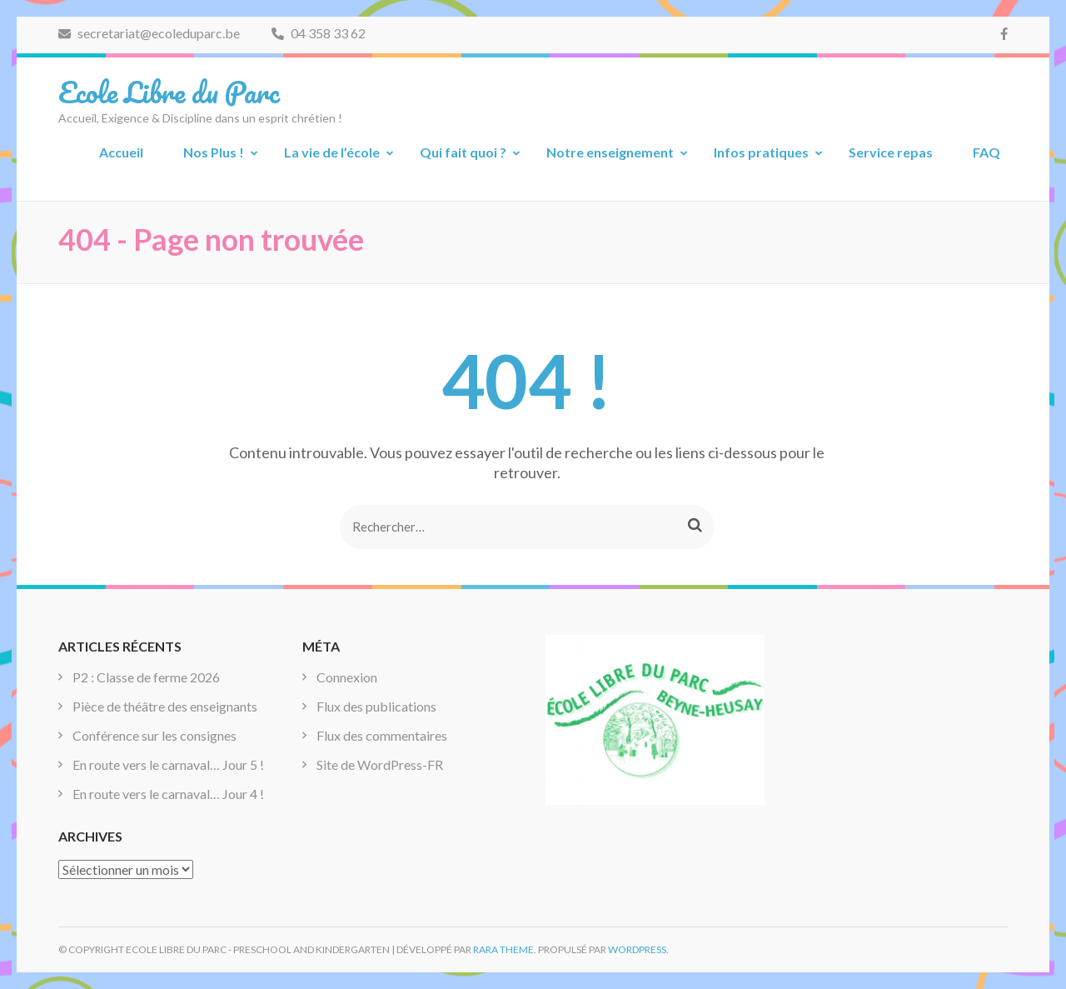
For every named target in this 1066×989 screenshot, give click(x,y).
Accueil (121, 152)
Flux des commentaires (381, 735)
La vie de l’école (332, 152)
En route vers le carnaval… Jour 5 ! (168, 764)
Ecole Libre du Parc (169, 91)
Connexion (346, 677)
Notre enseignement (610, 152)
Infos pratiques (761, 152)
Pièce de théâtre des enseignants (164, 706)
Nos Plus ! (213, 152)
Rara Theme (503, 949)
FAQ (986, 152)
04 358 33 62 (318, 33)
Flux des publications (376, 706)
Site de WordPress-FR (379, 764)
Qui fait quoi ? (463, 152)
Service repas (891, 152)
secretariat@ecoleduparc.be (149, 33)
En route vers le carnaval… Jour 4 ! (168, 794)
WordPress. (638, 949)
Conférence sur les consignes (154, 735)
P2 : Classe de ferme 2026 (146, 677)
